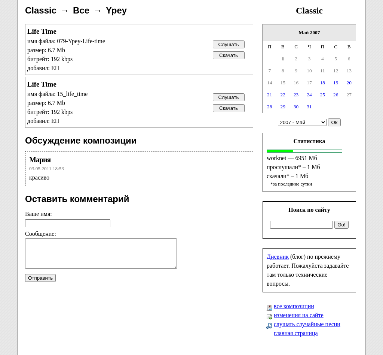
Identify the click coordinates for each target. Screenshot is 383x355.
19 (335, 82)
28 (269, 106)
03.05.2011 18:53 (46, 168)
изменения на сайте (299, 315)
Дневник (278, 256)
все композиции (294, 306)
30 (296, 106)
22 (283, 94)
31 (309, 106)
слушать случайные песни (307, 324)
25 (322, 94)
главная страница (296, 333)
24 (309, 94)
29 (283, 106)
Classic (309, 10)
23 (296, 94)
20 (349, 82)
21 (269, 94)
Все (81, 10)
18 (322, 82)
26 (335, 94)
